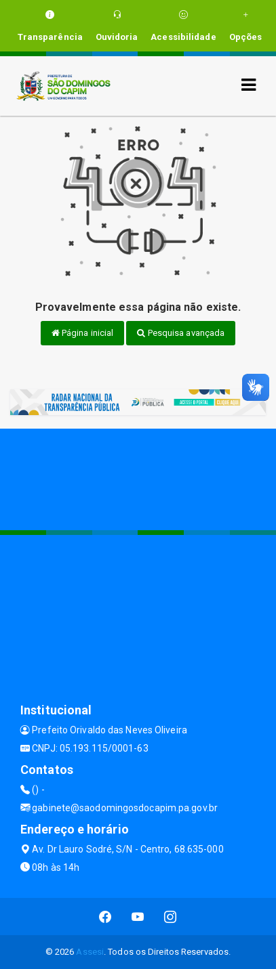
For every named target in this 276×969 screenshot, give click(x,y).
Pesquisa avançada (180, 333)
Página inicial (83, 333)
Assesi (90, 952)
